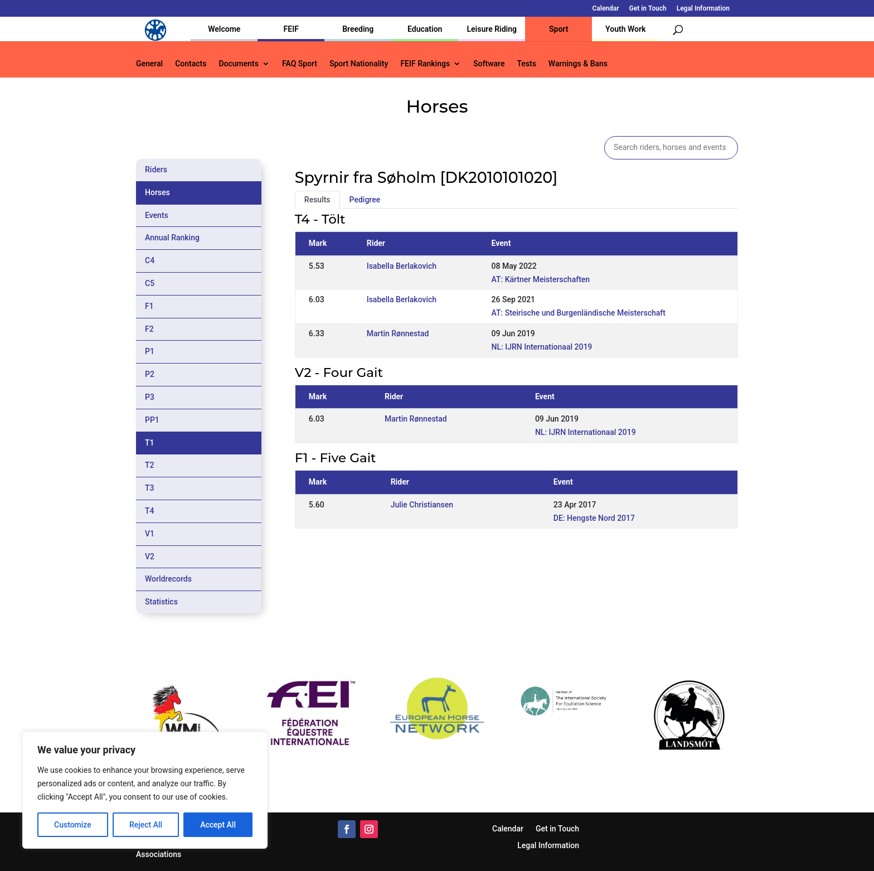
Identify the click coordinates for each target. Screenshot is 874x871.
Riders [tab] (156, 169)
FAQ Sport (299, 64)
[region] (145, 790)
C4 (149, 260)
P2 (149, 374)
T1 (149, 442)
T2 (149, 465)
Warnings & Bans (578, 64)
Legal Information (703, 8)
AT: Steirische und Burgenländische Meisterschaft (579, 312)
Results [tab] (317, 199)
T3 (149, 487)
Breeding (357, 29)
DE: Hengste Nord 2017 (594, 518)
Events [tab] (156, 215)
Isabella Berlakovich (401, 266)
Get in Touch (648, 8)
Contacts (190, 64)
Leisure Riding (492, 29)
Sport (558, 29)
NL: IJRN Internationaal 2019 (542, 346)
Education (424, 29)
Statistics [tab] (161, 601)
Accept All (218, 824)
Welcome (224, 29)
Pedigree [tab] (365, 199)
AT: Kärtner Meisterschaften (541, 279)
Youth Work (625, 29)
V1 (149, 533)
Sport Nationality (358, 64)
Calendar (606, 8)
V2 (149, 556)
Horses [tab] (157, 192)
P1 (149, 351)
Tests (526, 64)
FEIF (291, 29)
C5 (149, 283)
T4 (149, 510)
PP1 (152, 419)
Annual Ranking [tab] (172, 237)
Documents (239, 64)
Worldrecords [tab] (168, 578)
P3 (149, 397)
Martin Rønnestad (398, 333)
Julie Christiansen (422, 504)
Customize (72, 824)
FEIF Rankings (425, 64)
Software (488, 64)
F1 (149, 306)
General (149, 64)
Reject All (145, 824)
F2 (149, 329)
